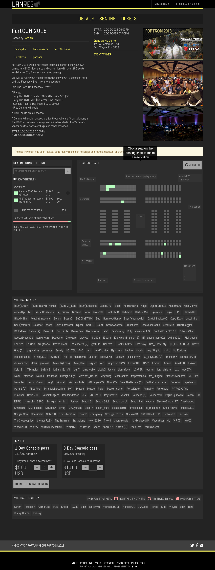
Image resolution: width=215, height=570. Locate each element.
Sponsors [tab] (37, 57)
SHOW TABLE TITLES (26, 179)
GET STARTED (109, 563)
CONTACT (83, 563)
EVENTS (134, 563)
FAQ (90, 563)
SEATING (107, 18)
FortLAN (28, 38)
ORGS (142, 563)
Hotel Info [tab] (20, 57)
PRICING (98, 563)
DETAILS (86, 18)
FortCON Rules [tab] (62, 49)
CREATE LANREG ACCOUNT (188, 4)
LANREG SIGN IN (161, 4)
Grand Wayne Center (105, 40)
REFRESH (192, 165)
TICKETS (129, 18)
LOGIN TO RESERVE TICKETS (31, 484)
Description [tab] (20, 49)
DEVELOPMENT (123, 563)
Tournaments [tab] (40, 49)
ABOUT (74, 563)
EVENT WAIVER (102, 54)
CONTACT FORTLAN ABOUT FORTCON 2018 (38, 545)
